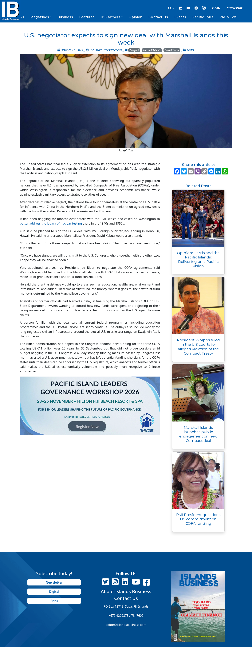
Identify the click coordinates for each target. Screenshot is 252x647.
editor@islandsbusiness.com (126, 625)
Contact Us (158, 17)
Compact (134, 50)
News (190, 50)
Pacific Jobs (202, 17)
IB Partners (110, 17)
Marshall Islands (151, 50)
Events (180, 17)
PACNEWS (228, 17)
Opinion (135, 17)
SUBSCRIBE (235, 8)
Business (65, 17)
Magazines (39, 17)
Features (87, 17)
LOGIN (215, 8)
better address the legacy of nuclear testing (51, 223)
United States (172, 50)
